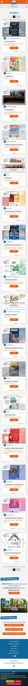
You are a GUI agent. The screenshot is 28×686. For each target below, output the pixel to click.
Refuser (18, 681)
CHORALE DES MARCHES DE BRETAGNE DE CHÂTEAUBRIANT (14, 144)
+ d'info (14, 48)
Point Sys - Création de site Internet (14, 656)
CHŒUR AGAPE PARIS (10, 415)
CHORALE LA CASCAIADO (11, 314)
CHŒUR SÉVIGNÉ (9, 110)
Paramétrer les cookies (14, 684)
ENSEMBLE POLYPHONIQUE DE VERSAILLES (14, 348)
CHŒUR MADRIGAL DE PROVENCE (13, 211)
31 (19, 17)
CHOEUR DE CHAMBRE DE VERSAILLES (14, 448)
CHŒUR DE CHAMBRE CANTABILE (13, 553)
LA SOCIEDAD (8, 178)
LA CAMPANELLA (9, 76)
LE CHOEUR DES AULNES (11, 279)
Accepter (10, 681)
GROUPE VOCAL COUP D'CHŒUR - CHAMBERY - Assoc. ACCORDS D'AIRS (14, 245)
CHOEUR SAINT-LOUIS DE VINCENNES (14, 484)
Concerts (19, 51)
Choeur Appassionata (10, 41)
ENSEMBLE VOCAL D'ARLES (11, 381)
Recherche (14, 6)
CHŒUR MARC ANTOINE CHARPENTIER (14, 518)
